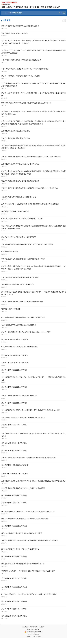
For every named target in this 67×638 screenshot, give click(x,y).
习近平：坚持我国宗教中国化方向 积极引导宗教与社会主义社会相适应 (26, 332)
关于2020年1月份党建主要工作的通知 (14, 616)
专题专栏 (56, 7)
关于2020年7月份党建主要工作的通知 (14, 526)
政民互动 (48, 7)
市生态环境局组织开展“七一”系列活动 (14, 33)
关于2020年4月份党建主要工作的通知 (14, 587)
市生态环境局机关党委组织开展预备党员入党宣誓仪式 (20, 181)
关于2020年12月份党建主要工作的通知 (14, 465)
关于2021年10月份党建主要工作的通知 (14, 363)
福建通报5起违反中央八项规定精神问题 (15, 211)
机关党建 (24, 7)
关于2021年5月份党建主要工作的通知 (14, 403)
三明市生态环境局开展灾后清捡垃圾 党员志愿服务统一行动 (22, 302)
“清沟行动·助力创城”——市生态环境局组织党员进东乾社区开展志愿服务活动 (28, 571)
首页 (3, 7)
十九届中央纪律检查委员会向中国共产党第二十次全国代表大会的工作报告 (27, 244)
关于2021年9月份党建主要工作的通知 (14, 370)
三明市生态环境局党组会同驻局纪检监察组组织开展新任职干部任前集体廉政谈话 (29, 540)
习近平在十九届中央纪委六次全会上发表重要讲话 (18, 325)
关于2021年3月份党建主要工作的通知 (14, 443)
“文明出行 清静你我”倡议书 (10, 309)
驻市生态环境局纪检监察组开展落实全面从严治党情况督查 (21, 533)
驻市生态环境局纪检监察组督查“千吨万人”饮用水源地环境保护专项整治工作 (28, 511)
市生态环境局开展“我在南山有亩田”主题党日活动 (18, 197)
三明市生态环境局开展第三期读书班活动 (15, 131)
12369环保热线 (34, 627)
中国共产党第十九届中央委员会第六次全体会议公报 (19, 347)
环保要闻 (17, 7)
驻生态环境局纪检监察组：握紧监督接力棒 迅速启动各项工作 (22, 564)
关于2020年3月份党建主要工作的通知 (14, 601)
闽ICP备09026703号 (33, 634)
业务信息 (32, 7)
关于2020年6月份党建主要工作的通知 (14, 556)
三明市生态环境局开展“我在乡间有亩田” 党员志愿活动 (20, 277)
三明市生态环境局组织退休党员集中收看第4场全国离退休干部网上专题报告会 (28, 458)
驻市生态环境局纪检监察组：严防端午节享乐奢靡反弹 (20, 549)
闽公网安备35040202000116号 (33, 632)
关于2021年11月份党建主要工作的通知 (14, 355)
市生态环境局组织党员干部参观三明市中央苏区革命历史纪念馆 (23, 417)
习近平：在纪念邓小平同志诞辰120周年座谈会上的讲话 (20, 76)
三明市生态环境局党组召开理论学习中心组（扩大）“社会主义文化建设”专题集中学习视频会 (33, 481)
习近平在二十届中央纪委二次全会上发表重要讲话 (18, 237)
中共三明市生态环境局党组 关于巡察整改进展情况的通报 (21, 60)
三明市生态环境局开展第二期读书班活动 (15, 138)
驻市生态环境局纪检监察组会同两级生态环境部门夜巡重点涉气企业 (25, 519)
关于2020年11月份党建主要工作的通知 (14, 474)
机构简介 (9, 7)
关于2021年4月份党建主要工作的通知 (14, 425)
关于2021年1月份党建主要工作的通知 (14, 450)
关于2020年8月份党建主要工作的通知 (14, 503)
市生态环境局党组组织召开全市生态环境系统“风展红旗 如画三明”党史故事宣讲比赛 (30, 410)
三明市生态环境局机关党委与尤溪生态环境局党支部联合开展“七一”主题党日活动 (29, 188)
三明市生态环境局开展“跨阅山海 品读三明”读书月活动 (20, 164)
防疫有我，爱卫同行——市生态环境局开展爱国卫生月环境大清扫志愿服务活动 (28, 594)
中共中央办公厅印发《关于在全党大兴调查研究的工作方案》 (22, 219)
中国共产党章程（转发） (10, 252)
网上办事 (40, 7)
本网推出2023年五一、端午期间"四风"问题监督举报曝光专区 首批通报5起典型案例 (30, 204)
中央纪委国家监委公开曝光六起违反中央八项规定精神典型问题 (23, 488)
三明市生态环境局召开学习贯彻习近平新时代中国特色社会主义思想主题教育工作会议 (31, 157)
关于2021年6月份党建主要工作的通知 (14, 387)
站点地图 (41, 627)
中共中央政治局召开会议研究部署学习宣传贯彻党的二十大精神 (23, 259)
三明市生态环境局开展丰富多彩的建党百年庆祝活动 (19, 395)
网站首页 (25, 627)
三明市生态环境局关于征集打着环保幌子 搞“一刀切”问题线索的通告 (25, 69)
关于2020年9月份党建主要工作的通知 (14, 495)
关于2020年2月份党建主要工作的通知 (14, 609)
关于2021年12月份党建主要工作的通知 (14, 339)
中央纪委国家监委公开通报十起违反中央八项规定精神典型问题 (23, 317)
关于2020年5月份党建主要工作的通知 (14, 578)
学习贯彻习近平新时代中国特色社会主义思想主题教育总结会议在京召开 (26, 103)
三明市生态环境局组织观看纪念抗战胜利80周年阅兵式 (20, 26)
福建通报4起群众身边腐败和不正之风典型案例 (17, 285)
